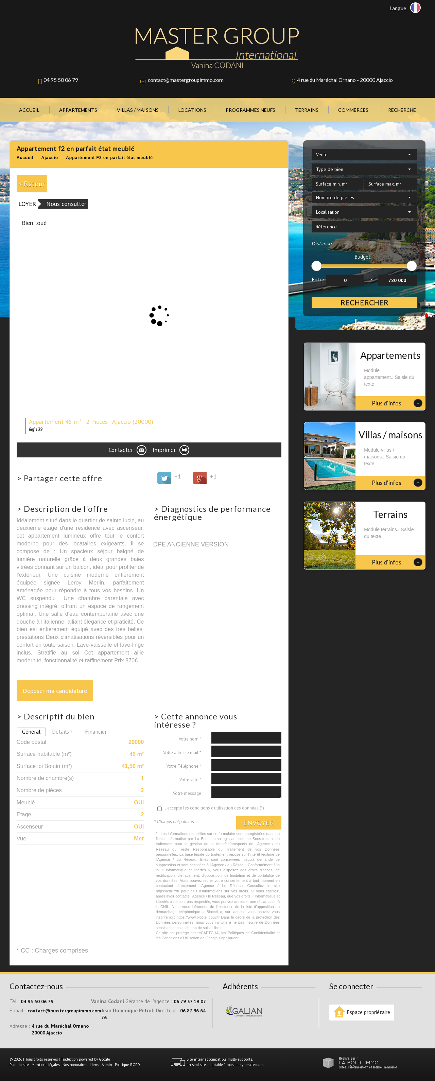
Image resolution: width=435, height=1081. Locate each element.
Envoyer (258, 822)
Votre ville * (190, 780)
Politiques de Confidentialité (251, 933)
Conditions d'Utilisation (180, 938)
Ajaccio (49, 157)
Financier (96, 731)
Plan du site (19, 1064)
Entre (318, 279)
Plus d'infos (397, 403)
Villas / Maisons (138, 110)
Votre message (187, 793)
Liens (94, 1064)
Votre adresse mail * (182, 752)
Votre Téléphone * (184, 766)
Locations (192, 110)
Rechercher (364, 302)
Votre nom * (190, 739)
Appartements (78, 110)
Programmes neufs (250, 110)
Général (31, 731)
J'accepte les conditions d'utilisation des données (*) (214, 808)
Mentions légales (46, 1064)
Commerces (353, 110)
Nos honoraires (75, 1064)
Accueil (29, 110)
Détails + (62, 731)
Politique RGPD (127, 1064)
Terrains (306, 110)
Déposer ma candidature (55, 691)
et (372, 279)
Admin (107, 1064)
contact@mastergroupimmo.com (186, 80)
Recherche (402, 110)
